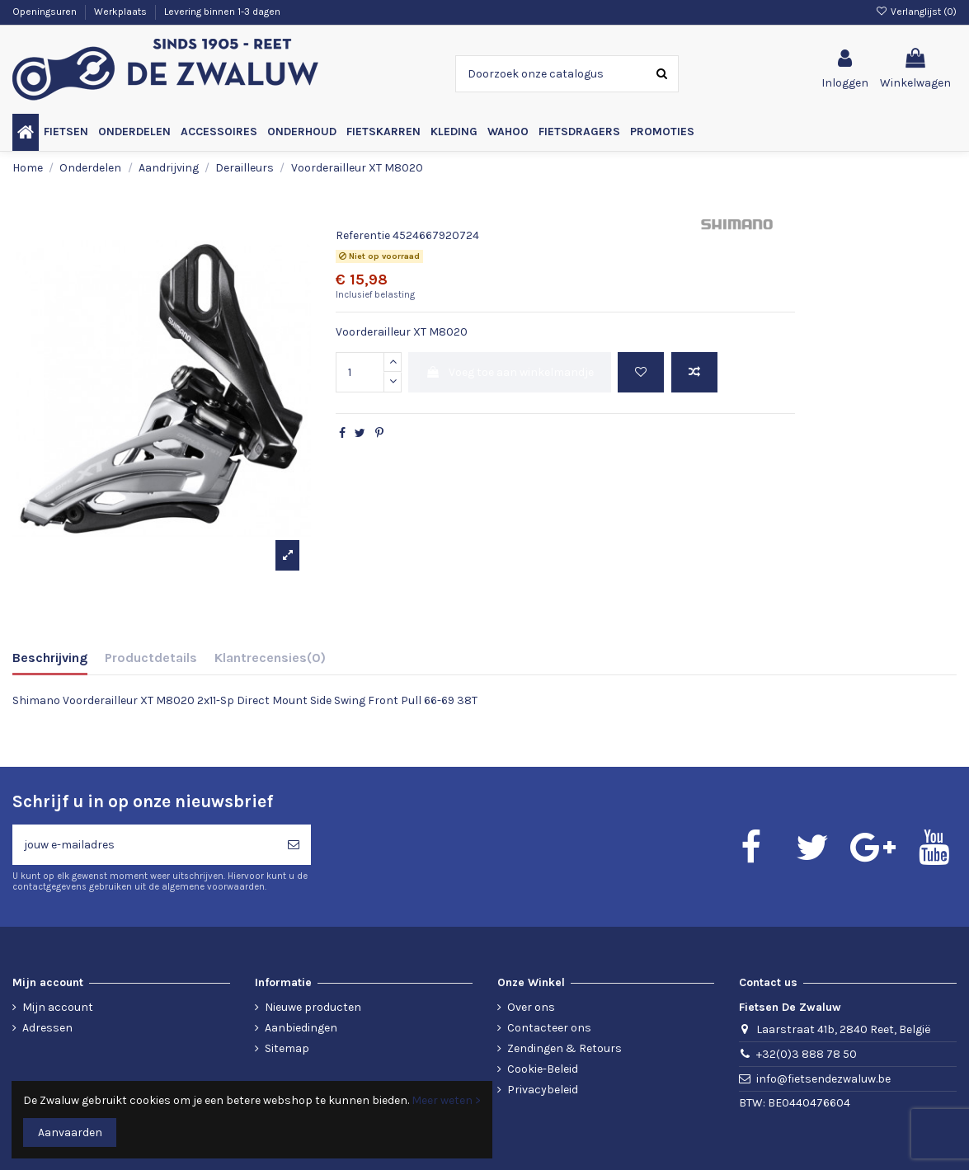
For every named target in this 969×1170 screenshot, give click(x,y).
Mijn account (57, 1007)
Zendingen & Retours (564, 1048)
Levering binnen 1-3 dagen (222, 11)
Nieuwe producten (313, 1007)
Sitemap (287, 1048)
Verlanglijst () (916, 11)
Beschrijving (49, 657)
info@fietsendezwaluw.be (823, 1079)
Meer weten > (446, 1100)
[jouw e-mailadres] (144, 845)
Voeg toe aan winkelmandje (510, 372)
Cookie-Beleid (542, 1069)
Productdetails (151, 657)
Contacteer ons (549, 1028)
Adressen (47, 1028)
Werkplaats (121, 11)
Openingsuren (45, 11)
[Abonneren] (293, 845)
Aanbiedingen (301, 1028)
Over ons (531, 1007)
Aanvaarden (70, 1132)
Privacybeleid (542, 1090)
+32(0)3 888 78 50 (806, 1054)
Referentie (363, 235)
